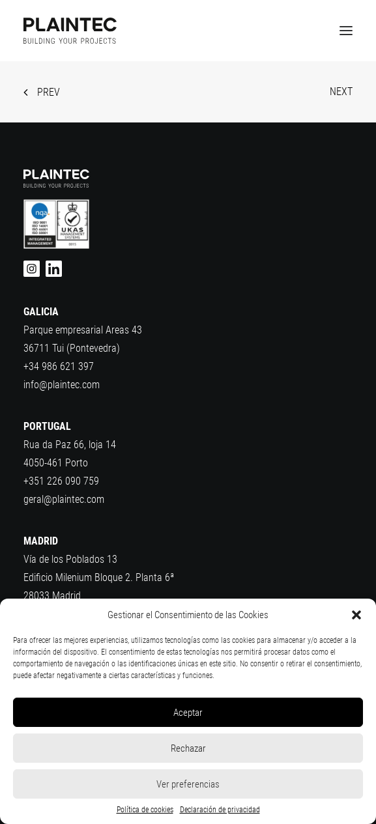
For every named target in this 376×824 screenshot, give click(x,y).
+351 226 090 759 (61, 481)
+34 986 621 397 (58, 366)
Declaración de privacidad (220, 809)
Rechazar (188, 748)
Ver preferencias (188, 784)
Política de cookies (145, 809)
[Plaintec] (70, 31)
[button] (356, 614)
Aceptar (188, 712)
